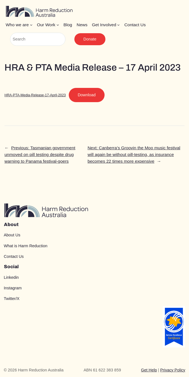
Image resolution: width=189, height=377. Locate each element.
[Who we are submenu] (31, 24)
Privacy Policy (172, 370)
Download (87, 95)
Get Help (149, 370)
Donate (89, 39)
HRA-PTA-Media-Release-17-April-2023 (35, 95)
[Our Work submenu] (57, 24)
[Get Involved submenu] (118, 24)
